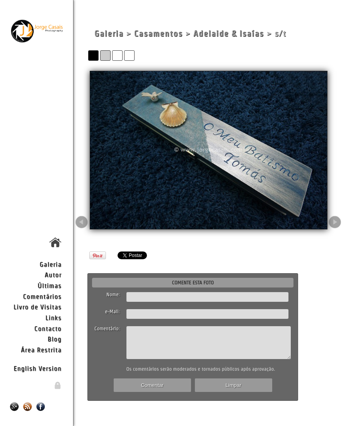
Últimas (49, 285)
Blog (54, 338)
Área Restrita (41, 349)
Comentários (42, 296)
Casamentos (158, 33)
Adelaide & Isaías (228, 33)
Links (53, 317)
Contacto (47, 328)
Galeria (50, 264)
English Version (37, 368)
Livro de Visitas (37, 306)
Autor (52, 274)
